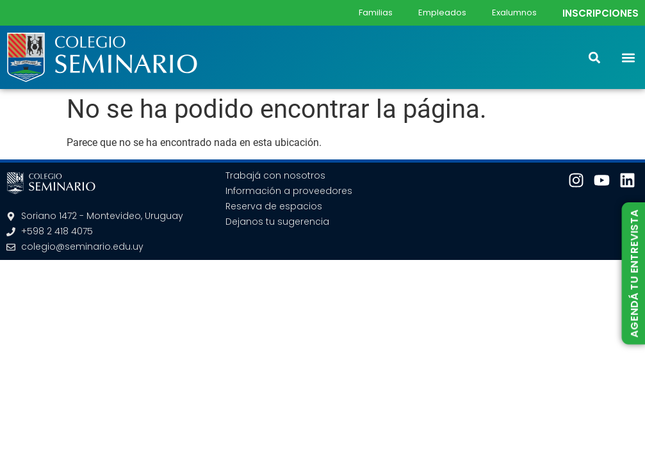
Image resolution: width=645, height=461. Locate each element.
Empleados (442, 12)
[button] (628, 57)
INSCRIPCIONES (600, 13)
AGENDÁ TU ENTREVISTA (633, 273)
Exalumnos (514, 12)
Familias (376, 12)
